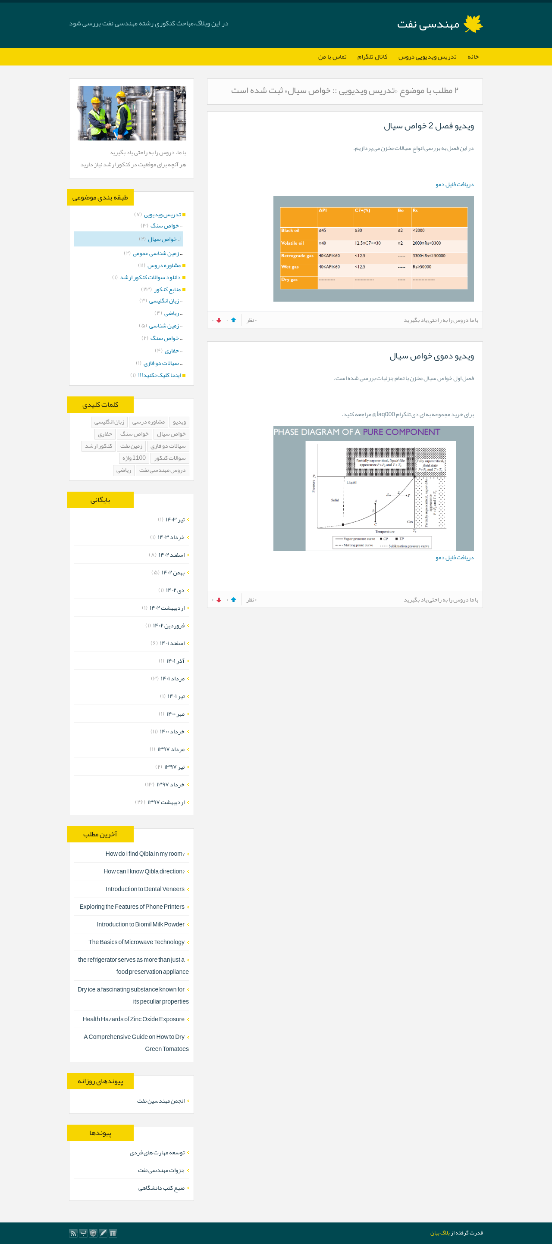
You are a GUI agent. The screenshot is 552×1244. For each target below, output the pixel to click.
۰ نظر (251, 320)
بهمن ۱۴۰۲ (173, 572)
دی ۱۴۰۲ (175, 590)
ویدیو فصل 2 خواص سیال (429, 125)
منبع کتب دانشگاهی (161, 1188)
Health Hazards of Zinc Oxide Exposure (134, 1019)
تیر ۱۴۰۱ (176, 696)
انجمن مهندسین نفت (161, 1100)
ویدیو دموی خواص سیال (431, 355)
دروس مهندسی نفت (162, 470)
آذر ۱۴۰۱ (175, 661)
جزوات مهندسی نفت (161, 1170)
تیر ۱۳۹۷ (174, 767)
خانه (473, 56)
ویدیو (179, 422)
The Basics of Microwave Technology (136, 942)
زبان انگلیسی (109, 422)
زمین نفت (131, 446)
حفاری (105, 434)
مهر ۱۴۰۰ (175, 714)
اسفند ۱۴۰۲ (172, 555)
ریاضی (123, 470)
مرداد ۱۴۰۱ (173, 678)
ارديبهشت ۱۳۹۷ (166, 802)
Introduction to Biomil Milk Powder (141, 924)
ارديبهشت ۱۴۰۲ (167, 608)
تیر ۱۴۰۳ (175, 519)
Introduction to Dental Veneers (145, 889)
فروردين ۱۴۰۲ (169, 625)
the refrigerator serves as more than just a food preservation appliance (133, 966)
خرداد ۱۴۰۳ (171, 537)
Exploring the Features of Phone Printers (132, 907)
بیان (434, 1232)
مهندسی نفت (428, 24)
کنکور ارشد (98, 446)
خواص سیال (171, 434)
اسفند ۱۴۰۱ (172, 643)
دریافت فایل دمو (455, 184)
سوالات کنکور (170, 458)
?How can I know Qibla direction (144, 871)
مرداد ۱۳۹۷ (171, 749)
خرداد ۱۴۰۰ (172, 731)
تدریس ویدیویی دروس (427, 56)
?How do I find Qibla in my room (145, 854)
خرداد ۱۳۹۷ (171, 784)
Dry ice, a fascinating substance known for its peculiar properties (133, 995)
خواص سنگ (134, 434)
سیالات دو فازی (168, 446)
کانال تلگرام (373, 56)
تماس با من (332, 56)
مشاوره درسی (148, 422)
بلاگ (445, 1232)
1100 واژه (134, 458)
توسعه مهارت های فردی (157, 1152)
